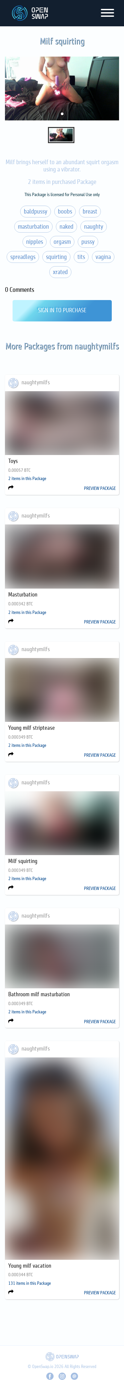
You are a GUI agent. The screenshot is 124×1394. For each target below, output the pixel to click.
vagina (103, 257)
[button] (62, 114)
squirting (56, 257)
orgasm (62, 242)
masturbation (33, 226)
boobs (65, 211)
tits (81, 257)
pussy (88, 242)
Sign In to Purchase (62, 311)
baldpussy (35, 211)
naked (66, 226)
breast (90, 211)
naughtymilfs (35, 383)
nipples (34, 242)
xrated (60, 272)
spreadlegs (22, 257)
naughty (93, 226)
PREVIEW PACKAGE (100, 488)
